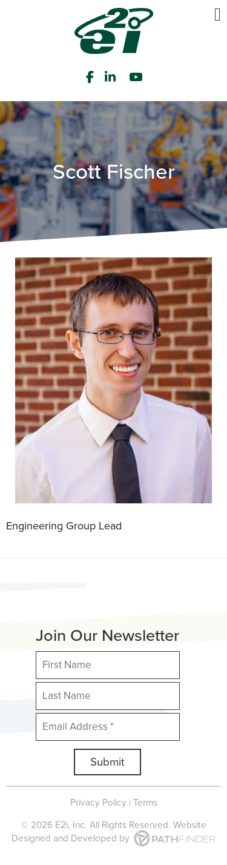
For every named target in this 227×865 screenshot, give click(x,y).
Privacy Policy (98, 802)
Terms (145, 802)
